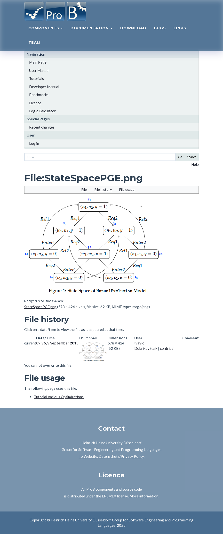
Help (195, 164)
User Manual (39, 70)
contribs (166, 348)
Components (45, 33)
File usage (127, 189)
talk (154, 348)
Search (191, 157)
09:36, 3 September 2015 (57, 343)
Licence (35, 103)
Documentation (91, 33)
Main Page (38, 62)
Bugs (160, 33)
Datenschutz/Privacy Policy (121, 456)
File (84, 189)
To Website (88, 456)
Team (34, 47)
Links (180, 33)
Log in (34, 143)
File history (103, 189)
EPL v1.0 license (115, 496)
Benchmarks (38, 94)
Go (180, 157)
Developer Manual (44, 86)
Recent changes (42, 127)
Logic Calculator (42, 111)
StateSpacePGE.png (40, 307)
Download (133, 33)
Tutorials (36, 78)
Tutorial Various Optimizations (59, 397)
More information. (144, 496)
